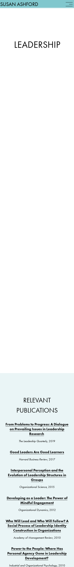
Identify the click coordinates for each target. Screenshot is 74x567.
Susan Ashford (23, 8)
